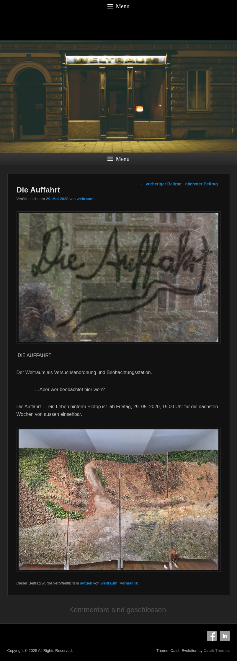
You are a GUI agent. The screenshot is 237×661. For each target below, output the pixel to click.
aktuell (86, 583)
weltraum (85, 199)
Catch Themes (217, 650)
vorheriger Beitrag (161, 184)
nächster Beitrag (204, 184)
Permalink (129, 583)
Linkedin (225, 636)
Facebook (212, 636)
